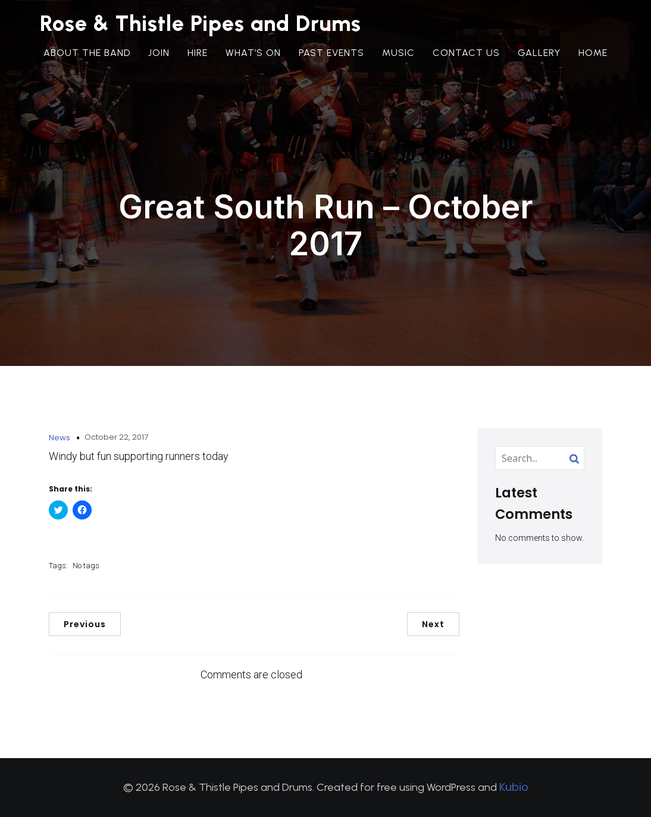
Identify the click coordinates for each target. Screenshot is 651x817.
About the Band (86, 56)
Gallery (539, 56)
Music (398, 56)
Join (159, 56)
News (59, 437)
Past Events (331, 56)
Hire (197, 56)
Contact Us (466, 56)
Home (593, 56)
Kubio (513, 787)
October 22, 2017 (116, 437)
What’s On (253, 56)
